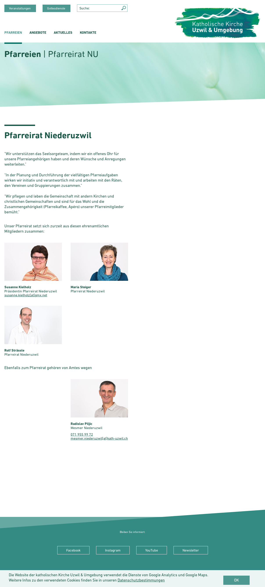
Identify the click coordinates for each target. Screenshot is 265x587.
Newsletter (191, 550)
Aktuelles (63, 32)
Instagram (113, 550)
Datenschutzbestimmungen (141, 580)
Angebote (37, 32)
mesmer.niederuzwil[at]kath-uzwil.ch (99, 438)
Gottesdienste (56, 8)
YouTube (151, 550)
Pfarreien (13, 32)
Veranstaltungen (20, 8)
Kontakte (88, 32)
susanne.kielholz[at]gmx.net (25, 295)
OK (236, 580)
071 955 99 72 (82, 434)
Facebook (73, 550)
